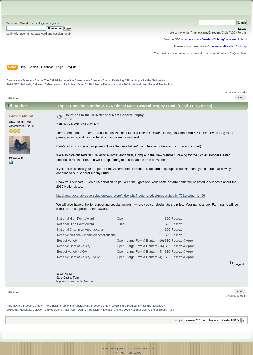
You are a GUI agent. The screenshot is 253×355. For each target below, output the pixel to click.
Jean (73, 84)
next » (243, 92)
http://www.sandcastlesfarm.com (75, 281)
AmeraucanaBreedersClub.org (227, 46)
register (54, 23)
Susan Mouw (21, 116)
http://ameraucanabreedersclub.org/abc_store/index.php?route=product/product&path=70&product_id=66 (130, 195)
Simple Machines (144, 348)
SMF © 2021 (126, 348)
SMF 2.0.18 (110, 348)
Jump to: (179, 320)
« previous (232, 92)
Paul (66, 84)
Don (80, 84)
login (42, 23)
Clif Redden (92, 84)
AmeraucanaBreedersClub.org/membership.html (216, 39)
